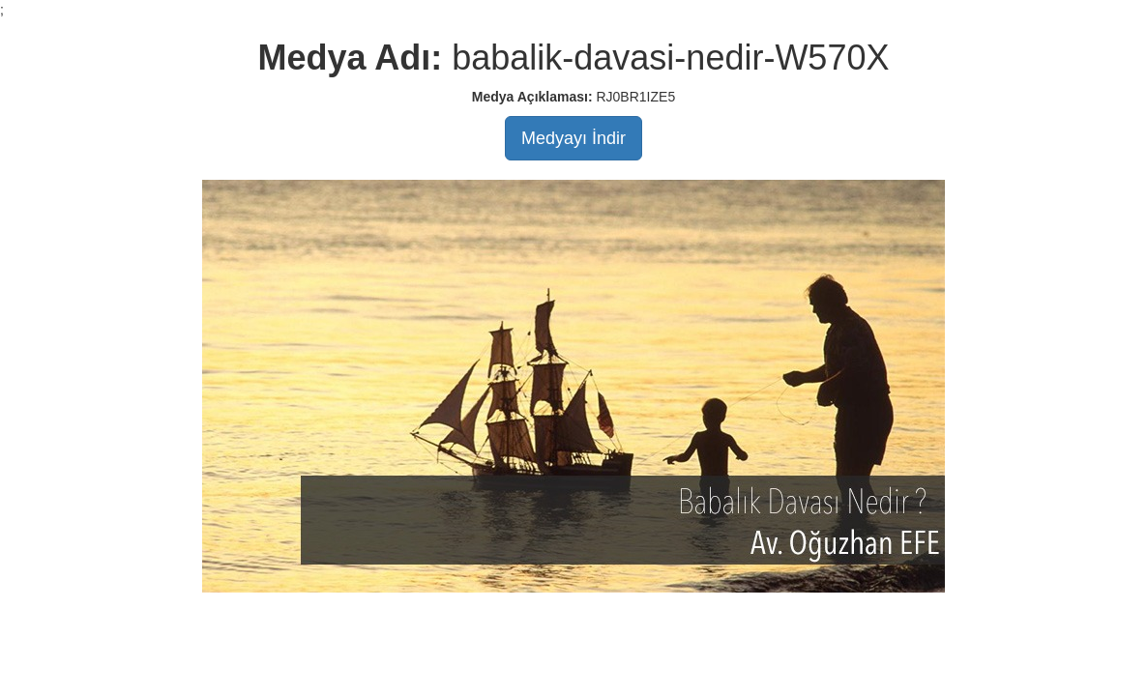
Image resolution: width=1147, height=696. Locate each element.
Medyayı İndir (573, 138)
